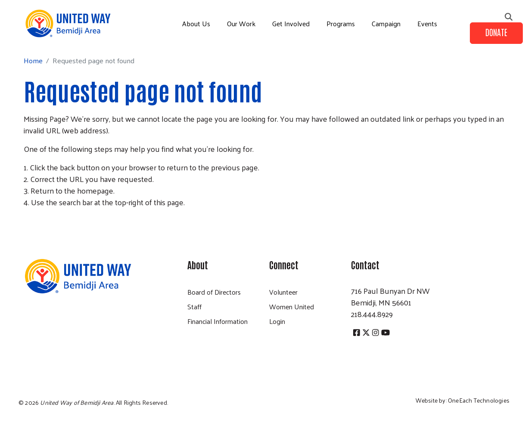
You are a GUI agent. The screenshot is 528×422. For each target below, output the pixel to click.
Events (427, 23)
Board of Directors (214, 292)
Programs (340, 23)
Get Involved (291, 23)
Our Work (241, 23)
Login (277, 321)
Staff (194, 306)
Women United (291, 306)
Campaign (386, 23)
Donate (496, 31)
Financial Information (217, 321)
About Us (196, 23)
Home (33, 60)
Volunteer (283, 292)
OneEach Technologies (478, 400)
